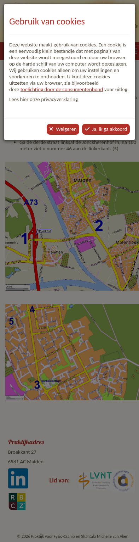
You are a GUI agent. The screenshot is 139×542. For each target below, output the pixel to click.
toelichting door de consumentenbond (62, 89)
